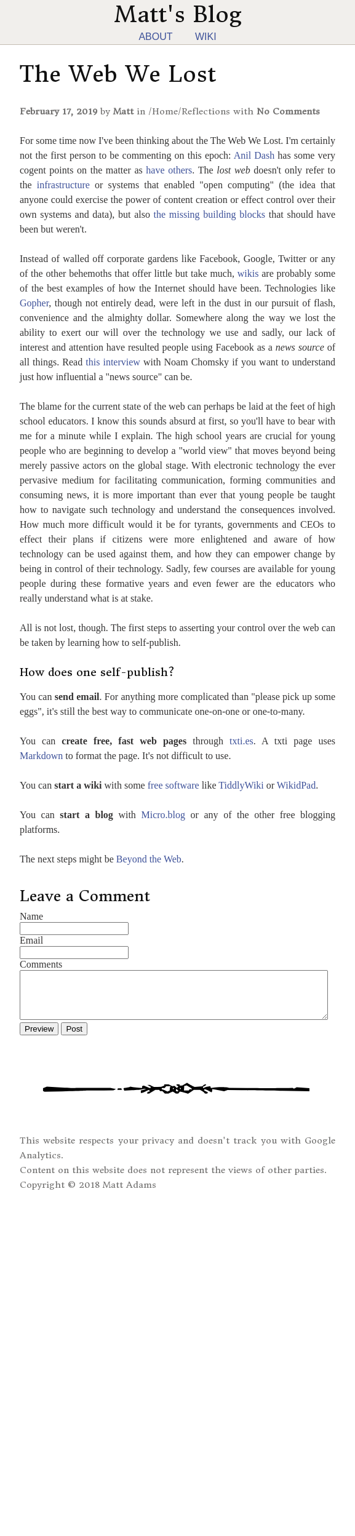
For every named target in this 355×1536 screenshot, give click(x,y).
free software (173, 785)
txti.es (241, 741)
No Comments (288, 111)
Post (74, 1038)
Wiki (206, 36)
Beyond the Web (148, 859)
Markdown (41, 755)
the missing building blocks (209, 214)
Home (165, 111)
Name (31, 916)
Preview (39, 1038)
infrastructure (63, 185)
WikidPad (296, 785)
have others (169, 170)
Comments (41, 964)
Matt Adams (129, 1194)
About (155, 36)
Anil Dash (254, 155)
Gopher (34, 303)
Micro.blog (163, 815)
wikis (248, 273)
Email (31, 940)
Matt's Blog (178, 14)
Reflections (205, 111)
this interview (113, 362)
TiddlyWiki (240, 785)
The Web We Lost (118, 74)
